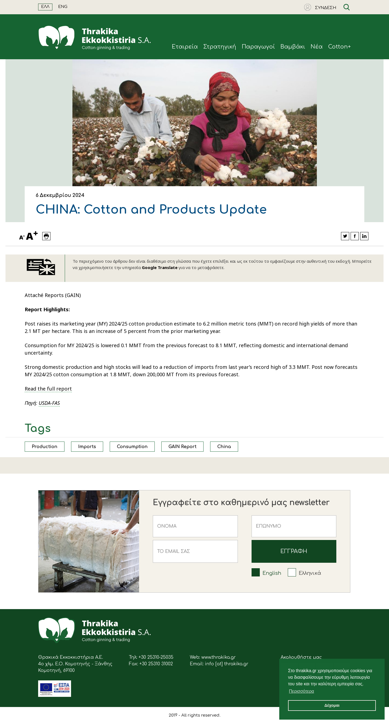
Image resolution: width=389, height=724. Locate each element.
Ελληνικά (310, 573)
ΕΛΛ (45, 6)
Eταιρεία (185, 47)
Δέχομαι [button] (331, 705)
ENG (62, 6)
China (224, 446)
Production (44, 446)
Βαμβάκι (292, 47)
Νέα (317, 47)
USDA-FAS (49, 403)
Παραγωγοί (258, 47)
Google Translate (159, 267)
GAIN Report (182, 446)
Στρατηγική (219, 47)
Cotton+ (339, 47)
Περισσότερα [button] (301, 691)
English (272, 573)
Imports (87, 446)
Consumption (132, 446)
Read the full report (48, 388)
